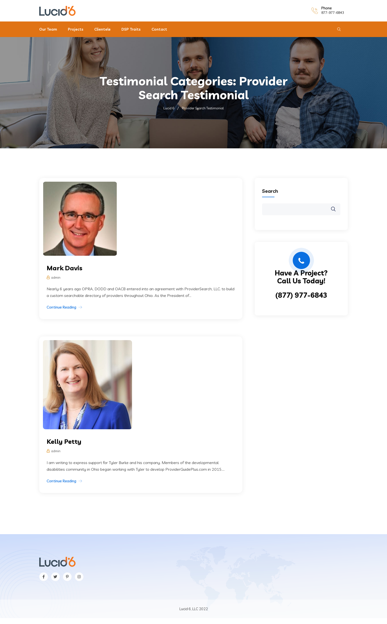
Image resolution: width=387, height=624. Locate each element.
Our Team (48, 29)
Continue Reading (61, 307)
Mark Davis (65, 268)
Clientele (102, 29)
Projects (75, 29)
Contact (159, 29)
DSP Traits (131, 29)
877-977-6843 (332, 12)
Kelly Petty (64, 441)
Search (270, 191)
